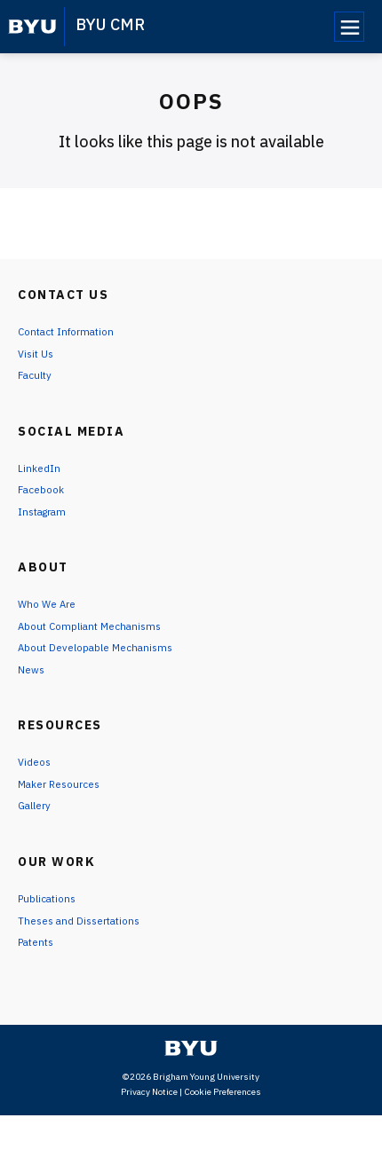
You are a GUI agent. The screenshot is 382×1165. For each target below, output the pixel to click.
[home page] (32, 26)
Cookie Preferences (222, 1141)
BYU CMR (110, 24)
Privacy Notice (149, 1141)
